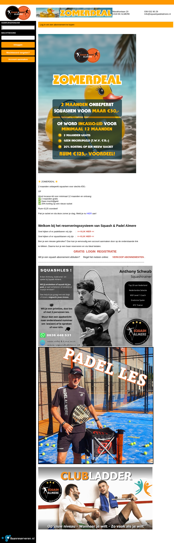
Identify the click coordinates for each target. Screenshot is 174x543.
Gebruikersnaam (10, 23)
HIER (89, 213)
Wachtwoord (8, 33)
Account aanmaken (18, 59)
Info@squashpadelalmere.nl (157, 14)
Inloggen (18, 45)
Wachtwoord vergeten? (18, 52)
